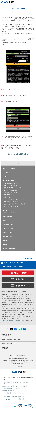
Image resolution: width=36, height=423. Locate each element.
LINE (20, 329)
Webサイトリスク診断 (20, 386)
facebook (15, 329)
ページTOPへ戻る (28, 258)
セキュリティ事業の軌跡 (18, 399)
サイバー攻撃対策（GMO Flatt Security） (12, 396)
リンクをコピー (24, 329)
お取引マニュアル (8, 232)
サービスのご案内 (8, 181)
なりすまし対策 (6, 399)
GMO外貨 (18, 372)
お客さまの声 (18, 285)
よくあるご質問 (7, 236)
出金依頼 (21, 267)
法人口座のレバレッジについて (13, 206)
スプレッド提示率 (9, 213)
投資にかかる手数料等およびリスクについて (14, 291)
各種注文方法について (10, 185)
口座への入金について (10, 192)
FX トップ (8, 263)
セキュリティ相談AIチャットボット (11, 388)
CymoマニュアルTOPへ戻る (18, 154)
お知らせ (5, 240)
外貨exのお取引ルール (10, 183)
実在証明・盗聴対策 (7, 390)
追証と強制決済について (11, 190)
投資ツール (7, 197)
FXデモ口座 (6, 173)
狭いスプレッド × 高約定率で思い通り (15, 204)
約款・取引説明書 (10, 248)
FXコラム (6, 177)
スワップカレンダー (9, 228)
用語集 (5, 244)
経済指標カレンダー (9, 224)
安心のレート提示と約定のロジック (14, 199)
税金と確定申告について (11, 202)
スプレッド (6, 210)
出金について (8, 195)
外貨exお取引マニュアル (9, 267)
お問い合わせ (18, 279)
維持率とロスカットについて (12, 188)
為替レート (6, 221)
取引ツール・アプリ (9, 169)
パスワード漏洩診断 (7, 386)
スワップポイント (8, 217)
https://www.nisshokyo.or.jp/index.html (13, 320)
